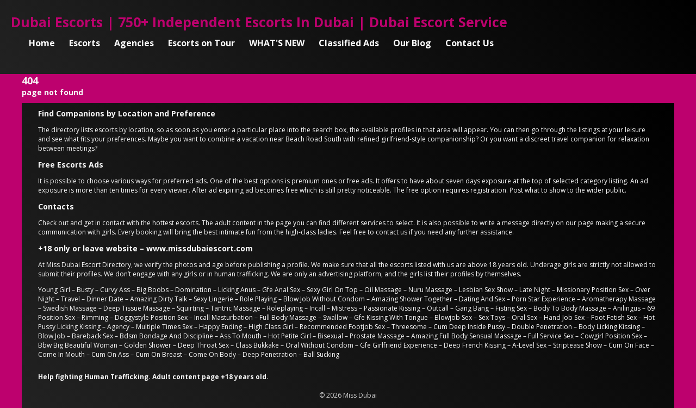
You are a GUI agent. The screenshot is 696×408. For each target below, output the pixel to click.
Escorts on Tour (201, 43)
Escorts (84, 43)
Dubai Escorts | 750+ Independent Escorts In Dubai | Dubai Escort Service (259, 22)
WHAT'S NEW (276, 43)
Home (42, 43)
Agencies (134, 43)
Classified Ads (349, 43)
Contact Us (469, 43)
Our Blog (412, 43)
